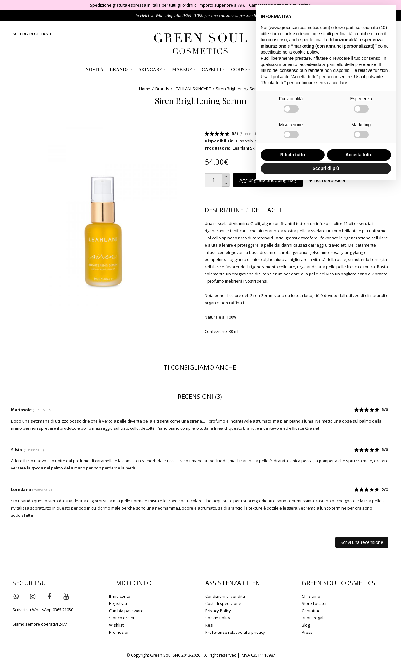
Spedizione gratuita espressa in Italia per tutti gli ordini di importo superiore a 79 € (167, 5)
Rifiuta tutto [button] (292, 154)
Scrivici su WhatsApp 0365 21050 (43, 609)
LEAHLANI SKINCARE (192, 88)
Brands (162, 88)
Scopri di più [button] (326, 168)
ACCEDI (19, 34)
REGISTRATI (40, 34)
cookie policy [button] (305, 51)
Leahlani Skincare (250, 148)
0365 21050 (192, 15)
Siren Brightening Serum (239, 88)
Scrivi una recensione (362, 542)
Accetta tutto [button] (359, 154)
